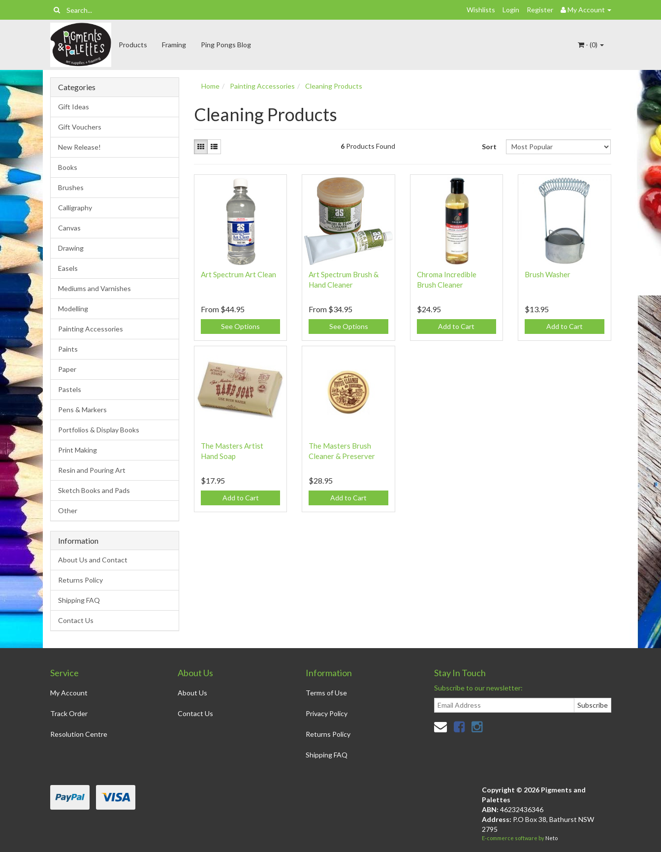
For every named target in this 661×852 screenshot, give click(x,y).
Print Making (77, 450)
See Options (240, 326)
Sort (489, 146)
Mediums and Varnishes (94, 288)
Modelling (73, 308)
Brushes (71, 187)
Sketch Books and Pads (94, 490)
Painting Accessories (90, 329)
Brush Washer (547, 274)
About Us (192, 692)
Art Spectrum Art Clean (238, 274)
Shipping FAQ (79, 600)
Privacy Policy (326, 713)
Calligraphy (75, 207)
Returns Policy (80, 580)
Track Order (69, 713)
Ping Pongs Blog (226, 44)
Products (133, 44)
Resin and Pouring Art (92, 470)
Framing (174, 44)
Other (67, 510)
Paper (67, 369)
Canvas (69, 228)
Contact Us (76, 620)
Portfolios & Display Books (98, 430)
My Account (69, 692)
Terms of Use (326, 692)
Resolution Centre (78, 734)
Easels (68, 268)
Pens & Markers (82, 409)
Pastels (69, 389)
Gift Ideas (73, 106)
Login (511, 9)
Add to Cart (456, 326)
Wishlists (481, 9)
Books (67, 167)
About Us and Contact (92, 560)
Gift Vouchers (79, 127)
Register (540, 9)
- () (591, 44)
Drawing (71, 248)
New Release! (79, 147)
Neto (551, 838)
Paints (68, 349)
